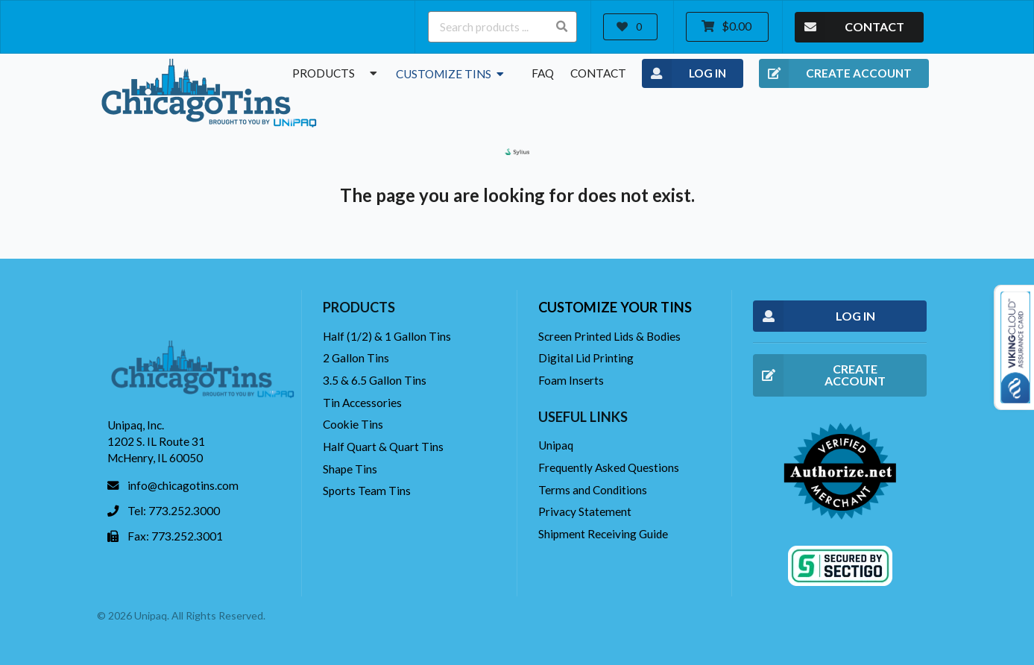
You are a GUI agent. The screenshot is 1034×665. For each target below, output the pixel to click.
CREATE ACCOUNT (835, 74)
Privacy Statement (584, 511)
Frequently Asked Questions (608, 467)
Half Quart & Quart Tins (383, 446)
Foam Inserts (571, 380)
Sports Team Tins (367, 490)
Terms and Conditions (592, 490)
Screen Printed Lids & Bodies (609, 336)
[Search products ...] (502, 26)
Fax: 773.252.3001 (175, 536)
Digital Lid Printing (586, 358)
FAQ (543, 73)
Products (336, 73)
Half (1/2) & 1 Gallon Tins (387, 336)
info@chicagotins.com (183, 485)
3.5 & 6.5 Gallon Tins (374, 380)
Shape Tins (350, 469)
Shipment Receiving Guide (603, 533)
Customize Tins (451, 74)
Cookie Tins (353, 424)
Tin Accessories (362, 402)
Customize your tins (615, 307)
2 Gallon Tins (356, 358)
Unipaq (555, 445)
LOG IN (684, 74)
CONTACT (849, 27)
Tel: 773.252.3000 (173, 510)
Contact (598, 73)
